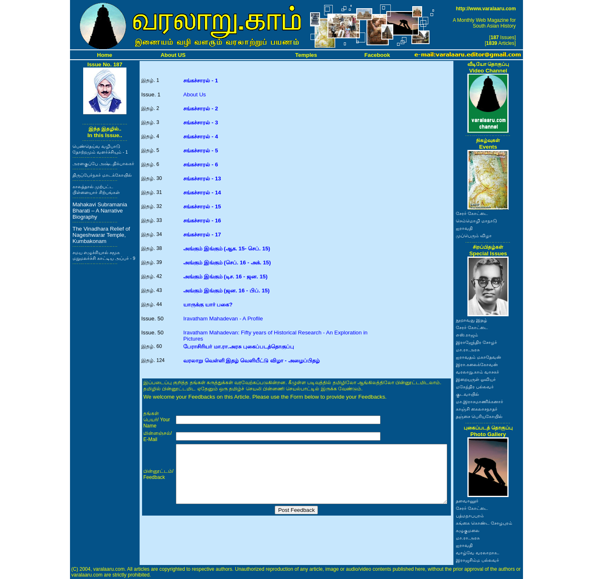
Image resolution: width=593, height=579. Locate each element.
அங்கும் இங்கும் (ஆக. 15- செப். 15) (226, 248)
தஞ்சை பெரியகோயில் (479, 416)
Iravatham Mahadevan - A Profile (223, 318)
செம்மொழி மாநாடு (476, 220)
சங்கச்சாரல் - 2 (200, 108)
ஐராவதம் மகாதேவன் (478, 357)
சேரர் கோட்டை (472, 213)
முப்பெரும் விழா (474, 235)
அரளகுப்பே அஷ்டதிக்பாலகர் (103, 163)
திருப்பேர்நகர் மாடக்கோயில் (102, 175)
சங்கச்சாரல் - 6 (200, 164)
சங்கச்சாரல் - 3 (200, 122)
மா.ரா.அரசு (468, 349)
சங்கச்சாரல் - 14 (202, 192)
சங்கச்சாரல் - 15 (202, 206)
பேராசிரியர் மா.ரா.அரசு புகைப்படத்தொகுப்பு (238, 346)
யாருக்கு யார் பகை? (208, 304)
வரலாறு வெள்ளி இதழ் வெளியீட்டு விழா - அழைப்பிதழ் (251, 360)
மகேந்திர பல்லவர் (475, 386)
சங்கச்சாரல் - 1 (200, 80)
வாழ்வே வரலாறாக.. (478, 552)
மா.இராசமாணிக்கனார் (479, 401)
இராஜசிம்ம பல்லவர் (477, 560)
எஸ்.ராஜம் (467, 334)
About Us (194, 94)
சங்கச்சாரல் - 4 (200, 136)
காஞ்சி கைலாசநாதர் (476, 408)
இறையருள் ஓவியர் (476, 379)
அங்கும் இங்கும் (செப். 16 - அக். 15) (227, 262)
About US (173, 55)
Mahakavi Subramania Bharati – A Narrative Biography (99, 210)
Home (104, 55)
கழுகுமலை (467, 530)
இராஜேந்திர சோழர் (476, 342)
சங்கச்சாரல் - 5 (200, 150)
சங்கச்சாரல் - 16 (202, 220)
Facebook (377, 55)
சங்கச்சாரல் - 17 (202, 234)
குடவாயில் (467, 394)
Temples (306, 55)
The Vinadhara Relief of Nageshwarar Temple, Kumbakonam (101, 235)
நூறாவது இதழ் (471, 320)
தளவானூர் (467, 500)
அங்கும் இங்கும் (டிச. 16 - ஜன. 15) (225, 276)
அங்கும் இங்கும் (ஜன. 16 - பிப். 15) (226, 290)
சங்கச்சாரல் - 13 (202, 178)
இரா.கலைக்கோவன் (477, 364)
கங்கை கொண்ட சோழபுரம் (484, 523)
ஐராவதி (464, 228)
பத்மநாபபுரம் (470, 515)
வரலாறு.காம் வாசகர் (477, 371)
